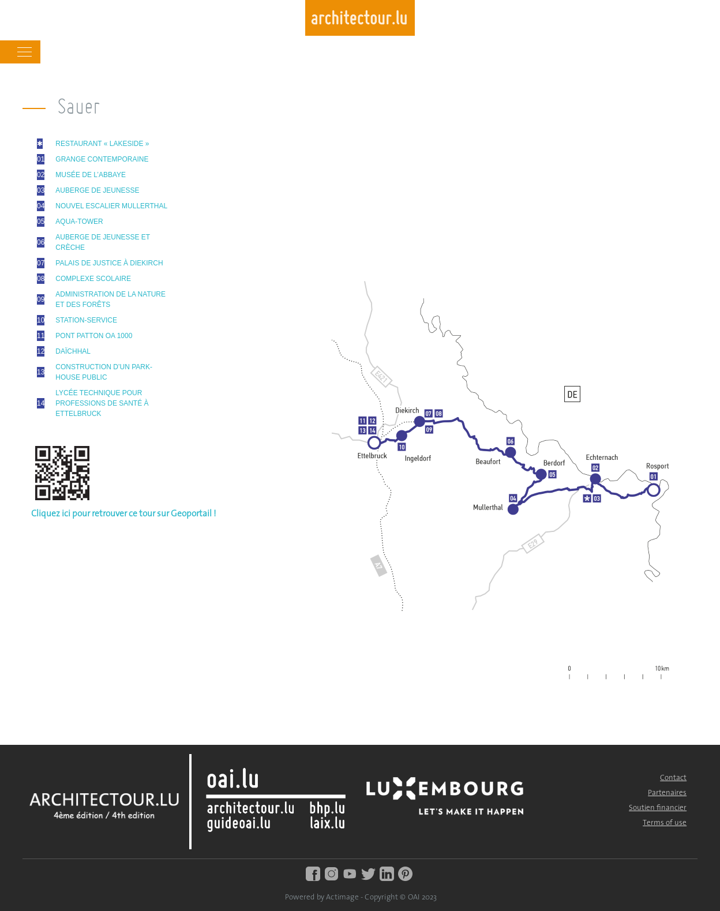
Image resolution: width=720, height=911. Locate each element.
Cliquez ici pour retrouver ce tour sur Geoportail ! (123, 514)
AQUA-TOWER (79, 222)
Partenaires (667, 793)
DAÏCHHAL (73, 351)
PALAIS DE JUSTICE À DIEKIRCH (109, 263)
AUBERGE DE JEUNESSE (97, 190)
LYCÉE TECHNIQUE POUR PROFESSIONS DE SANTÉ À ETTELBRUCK (101, 403)
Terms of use (665, 823)
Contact (673, 778)
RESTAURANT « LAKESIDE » (102, 144)
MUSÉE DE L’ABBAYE (90, 175)
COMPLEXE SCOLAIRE (93, 279)
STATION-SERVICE (86, 320)
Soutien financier (658, 808)
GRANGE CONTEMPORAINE (101, 159)
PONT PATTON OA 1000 (93, 336)
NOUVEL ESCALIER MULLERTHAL (111, 206)
